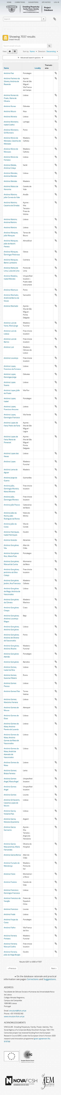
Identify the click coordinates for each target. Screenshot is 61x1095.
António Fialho (9, 927)
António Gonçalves (11, 662)
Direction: (42, 51)
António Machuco (11, 290)
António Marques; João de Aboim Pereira (11, 243)
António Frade (9, 914)
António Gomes (10, 795)
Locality (38, 68)
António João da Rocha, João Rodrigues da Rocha (12, 516)
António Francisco (11, 909)
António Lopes (9, 461)
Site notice (46, 2)
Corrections (20, 2)
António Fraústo (10, 882)
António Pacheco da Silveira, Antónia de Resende (12, 81)
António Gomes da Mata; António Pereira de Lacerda (11, 726)
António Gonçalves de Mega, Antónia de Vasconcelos (12, 591)
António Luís (9, 347)
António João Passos (12, 505)
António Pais (9, 73)
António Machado (11, 306)
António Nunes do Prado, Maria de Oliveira (11, 98)
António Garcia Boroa (12, 855)
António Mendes (10, 181)
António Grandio (10, 540)
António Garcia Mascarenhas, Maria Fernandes (12, 847)
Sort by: (26, 51)
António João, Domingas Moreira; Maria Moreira (11, 489)
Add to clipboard (55, 73)
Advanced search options (30, 57)
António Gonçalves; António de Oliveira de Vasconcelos (11, 638)
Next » (53, 968)
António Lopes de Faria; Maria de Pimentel (11, 439)
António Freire (9, 874)
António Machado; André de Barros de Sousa (11, 298)
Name (6, 68)
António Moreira (10, 116)
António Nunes (10, 106)
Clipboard (54, 19)
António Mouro (10, 111)
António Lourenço (11, 358)
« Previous (12, 968)
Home (9, 2)
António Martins (10, 227)
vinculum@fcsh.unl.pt (17, 1010)
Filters (8, 29)
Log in (56, 2)
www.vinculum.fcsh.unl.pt (14, 1016)
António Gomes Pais (12, 691)
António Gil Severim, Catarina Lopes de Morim (12, 803)
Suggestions (33, 2)
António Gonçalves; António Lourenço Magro (11, 618)
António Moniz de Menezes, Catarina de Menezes (12, 141)
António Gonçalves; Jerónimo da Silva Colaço (11, 572)
